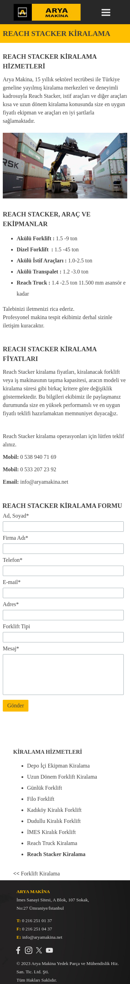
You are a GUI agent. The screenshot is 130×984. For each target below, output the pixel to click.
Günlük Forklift (44, 788)
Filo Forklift (40, 799)
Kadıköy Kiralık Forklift (54, 810)
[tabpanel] (65, 33)
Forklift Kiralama (36, 873)
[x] (39, 950)
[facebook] (18, 950)
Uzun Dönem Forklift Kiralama (62, 777)
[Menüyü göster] (106, 12)
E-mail (12, 582)
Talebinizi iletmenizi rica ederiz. (39, 309)
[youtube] (49, 950)
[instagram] (28, 950)
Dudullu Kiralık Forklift (54, 821)
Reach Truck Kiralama (52, 843)
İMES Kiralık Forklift (51, 832)
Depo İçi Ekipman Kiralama (58, 766)
